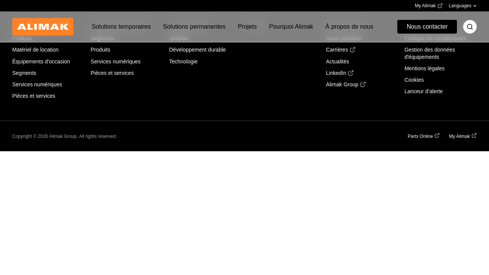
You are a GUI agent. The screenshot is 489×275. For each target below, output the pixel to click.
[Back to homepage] (42, 27)
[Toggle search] (470, 27)
